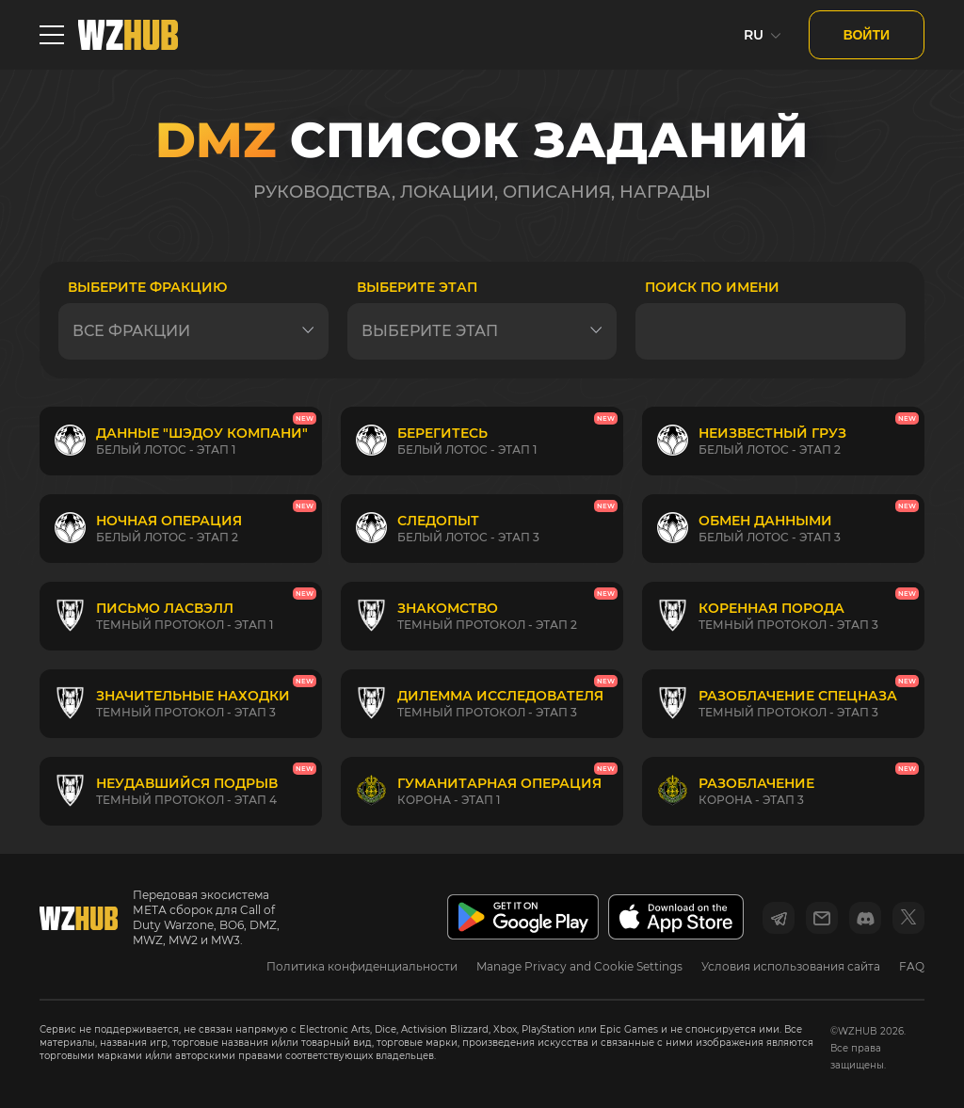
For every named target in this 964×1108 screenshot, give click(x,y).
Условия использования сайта (790, 966)
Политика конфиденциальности (362, 966)
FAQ (911, 966)
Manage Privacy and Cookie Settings (579, 966)
